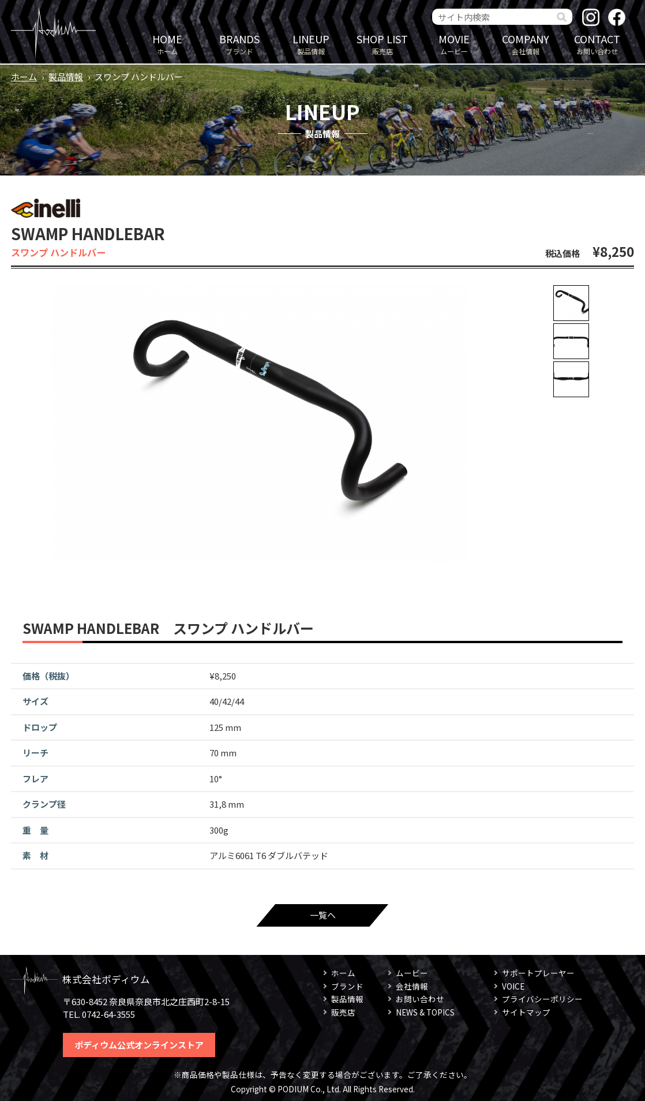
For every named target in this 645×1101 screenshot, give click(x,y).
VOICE (513, 986)
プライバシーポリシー (542, 999)
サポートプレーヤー (538, 973)
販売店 (382, 43)
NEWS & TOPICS (425, 1012)
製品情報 (311, 43)
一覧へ (323, 915)
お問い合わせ (597, 43)
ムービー (454, 43)
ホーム (167, 43)
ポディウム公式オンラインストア (139, 1045)
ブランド (239, 43)
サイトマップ (526, 1012)
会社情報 (525, 43)
